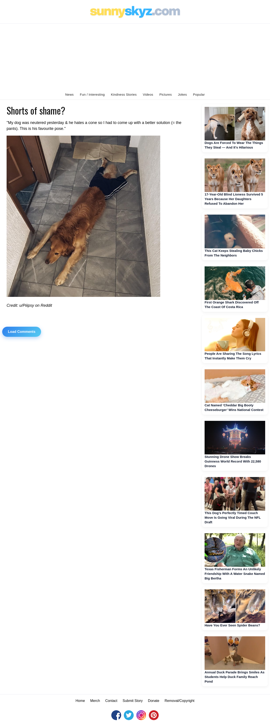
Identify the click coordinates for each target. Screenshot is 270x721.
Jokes (182, 94)
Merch (95, 701)
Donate (153, 701)
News (69, 94)
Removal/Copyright (179, 701)
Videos (148, 94)
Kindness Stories (124, 94)
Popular (199, 94)
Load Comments (21, 332)
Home (80, 701)
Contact (111, 701)
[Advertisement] (135, 56)
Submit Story (133, 701)
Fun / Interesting (92, 94)
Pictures (165, 94)
